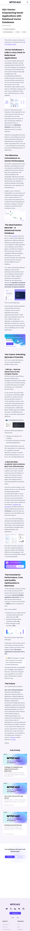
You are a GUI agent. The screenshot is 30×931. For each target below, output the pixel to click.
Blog (18, 927)
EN (17, 917)
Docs (19, 924)
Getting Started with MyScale (13, 825)
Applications (20, 929)
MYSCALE (15, 2)
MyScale (14, 236)
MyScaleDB (5, 927)
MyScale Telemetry (7, 929)
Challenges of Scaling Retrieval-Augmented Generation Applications (13, 769)
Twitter (13, 739)
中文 (13, 917)
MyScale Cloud (6, 924)
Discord (13, 737)
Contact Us (15, 913)
